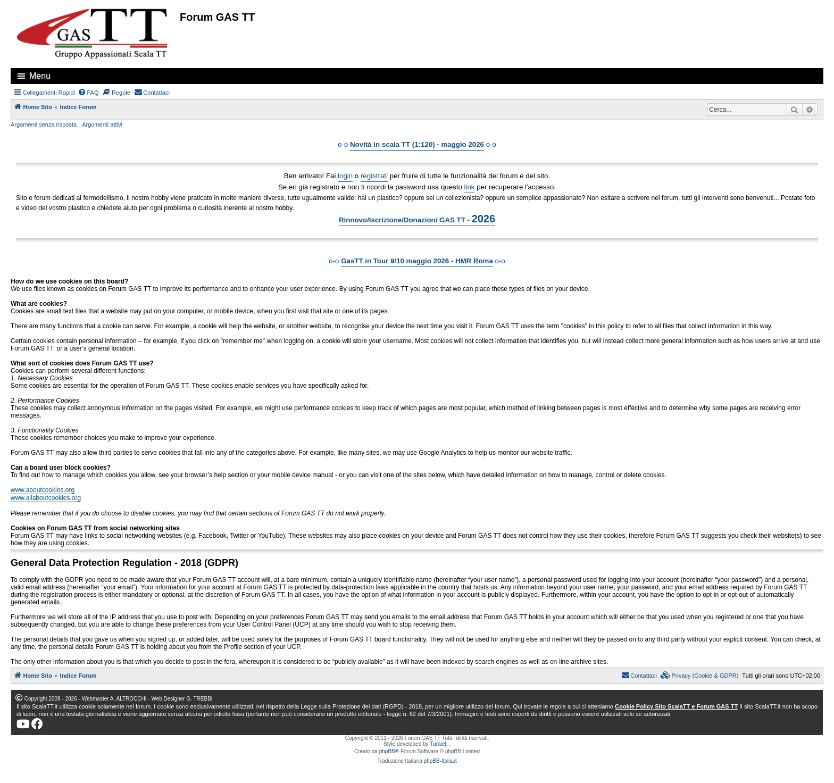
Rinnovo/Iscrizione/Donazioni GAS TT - (417, 218)
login (345, 176)
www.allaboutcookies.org (46, 498)
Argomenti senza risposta (44, 124)
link (469, 187)
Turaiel (438, 744)
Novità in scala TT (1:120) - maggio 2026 (417, 144)
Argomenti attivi (102, 124)
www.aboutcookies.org (42, 490)
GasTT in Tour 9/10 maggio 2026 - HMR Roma (417, 261)
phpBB (387, 751)
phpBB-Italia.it (440, 761)
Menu (40, 75)
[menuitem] (88, 92)
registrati (374, 176)
